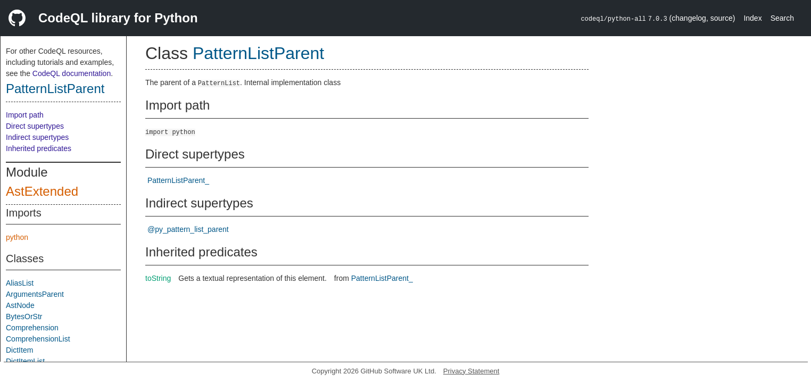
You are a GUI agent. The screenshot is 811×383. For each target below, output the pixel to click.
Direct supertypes (35, 126)
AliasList (20, 283)
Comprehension (32, 327)
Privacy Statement (471, 371)
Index (752, 18)
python (17, 237)
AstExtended (42, 191)
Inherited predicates (38, 148)
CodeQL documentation (71, 73)
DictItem (19, 350)
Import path (25, 115)
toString (158, 278)
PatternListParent (55, 88)
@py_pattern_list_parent (188, 229)
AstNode (20, 305)
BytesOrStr (24, 316)
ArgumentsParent (35, 294)
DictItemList (25, 361)
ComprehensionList (38, 339)
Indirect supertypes (37, 137)
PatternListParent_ (178, 180)
